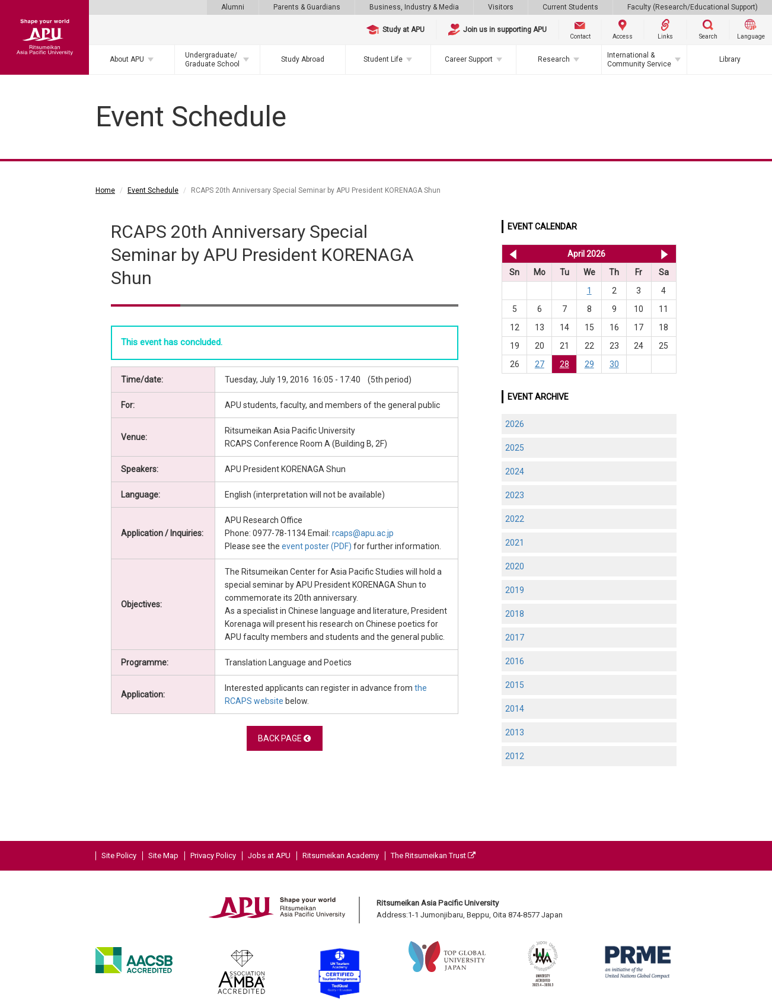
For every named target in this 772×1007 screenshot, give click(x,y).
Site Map (163, 855)
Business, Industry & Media (414, 7)
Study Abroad (302, 59)
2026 (514, 424)
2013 (514, 732)
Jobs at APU (269, 855)
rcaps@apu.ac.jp (363, 533)
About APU (127, 59)
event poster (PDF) (317, 546)
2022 (514, 519)
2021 (514, 542)
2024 (514, 471)
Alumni (232, 7)
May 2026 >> (664, 253)
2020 (514, 566)
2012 (514, 756)
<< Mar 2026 (510, 253)
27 (539, 364)
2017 (514, 637)
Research (554, 59)
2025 (514, 447)
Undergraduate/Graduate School (212, 59)
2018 (514, 614)
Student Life (383, 59)
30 (614, 364)
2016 (514, 661)
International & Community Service (639, 59)
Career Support (469, 59)
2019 (514, 590)
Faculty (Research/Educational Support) (692, 7)
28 (564, 364)
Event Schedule (152, 190)
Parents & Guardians (306, 7)
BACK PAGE (284, 738)
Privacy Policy (213, 855)
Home (105, 190)
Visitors (500, 7)
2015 (514, 685)
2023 (514, 495)
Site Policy (118, 855)
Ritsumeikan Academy (340, 855)
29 (589, 364)
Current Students (570, 7)
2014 (514, 708)
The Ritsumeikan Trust (433, 855)
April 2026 (586, 254)
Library (730, 59)
